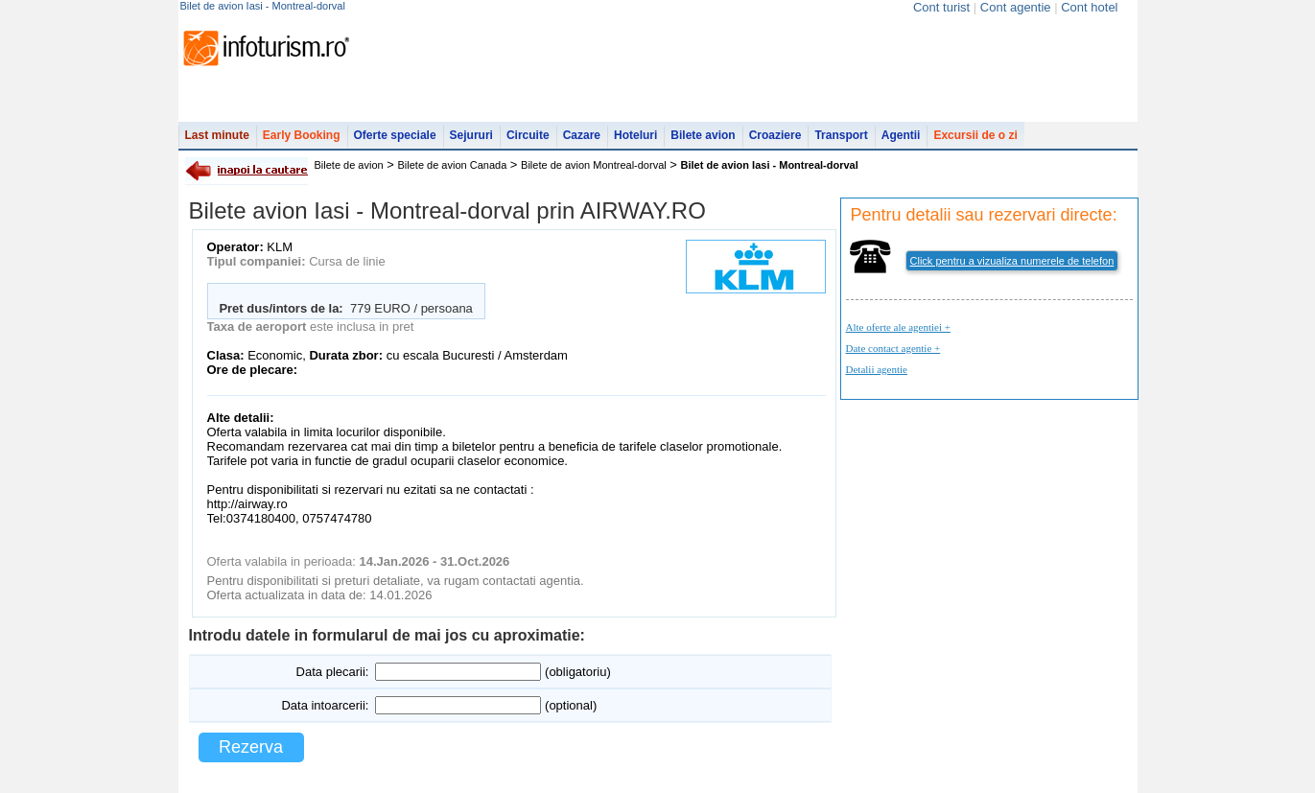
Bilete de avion (349, 165)
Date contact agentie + (893, 348)
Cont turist (941, 7)
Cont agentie (1015, 7)
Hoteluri (635, 135)
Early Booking (301, 135)
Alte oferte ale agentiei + (898, 327)
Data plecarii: (332, 672)
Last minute (217, 135)
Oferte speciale (395, 135)
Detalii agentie (876, 369)
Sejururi (471, 135)
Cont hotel (1089, 7)
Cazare (581, 135)
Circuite (528, 135)
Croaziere (775, 135)
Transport (840, 135)
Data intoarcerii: (324, 705)
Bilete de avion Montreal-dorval (594, 165)
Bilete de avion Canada (452, 165)
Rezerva (251, 747)
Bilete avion (702, 135)
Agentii (901, 135)
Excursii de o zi (975, 135)
